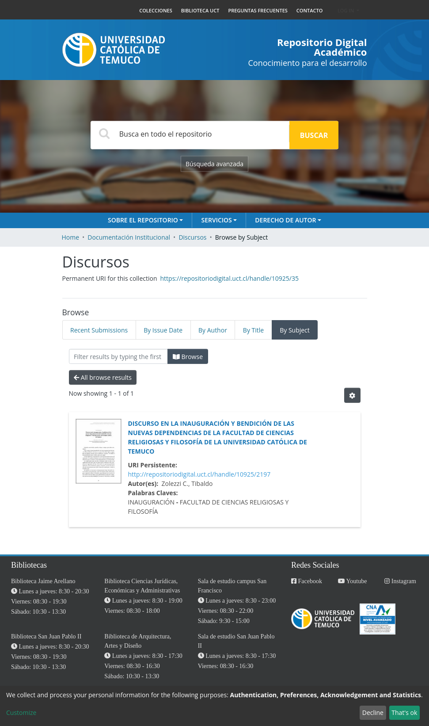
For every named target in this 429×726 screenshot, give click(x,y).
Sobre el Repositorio (143, 220)
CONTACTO (309, 10)
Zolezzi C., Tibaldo (187, 483)
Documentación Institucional (128, 237)
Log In (346, 10)
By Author (212, 330)
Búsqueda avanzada (214, 164)
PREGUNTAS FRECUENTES (257, 10)
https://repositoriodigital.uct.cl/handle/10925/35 (229, 278)
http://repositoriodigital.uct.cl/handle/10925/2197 (199, 474)
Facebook (306, 581)
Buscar (314, 135)
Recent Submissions (99, 330)
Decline (372, 712)
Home (71, 237)
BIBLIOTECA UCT (200, 10)
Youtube (352, 581)
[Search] (190, 133)
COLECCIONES (155, 10)
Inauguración (151, 502)
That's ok (404, 712)
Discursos (192, 237)
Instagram (400, 581)
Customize (21, 712)
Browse (188, 356)
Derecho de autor (285, 220)
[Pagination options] (352, 395)
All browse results (103, 377)
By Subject (295, 330)
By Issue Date (163, 330)
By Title (253, 330)
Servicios (216, 220)
